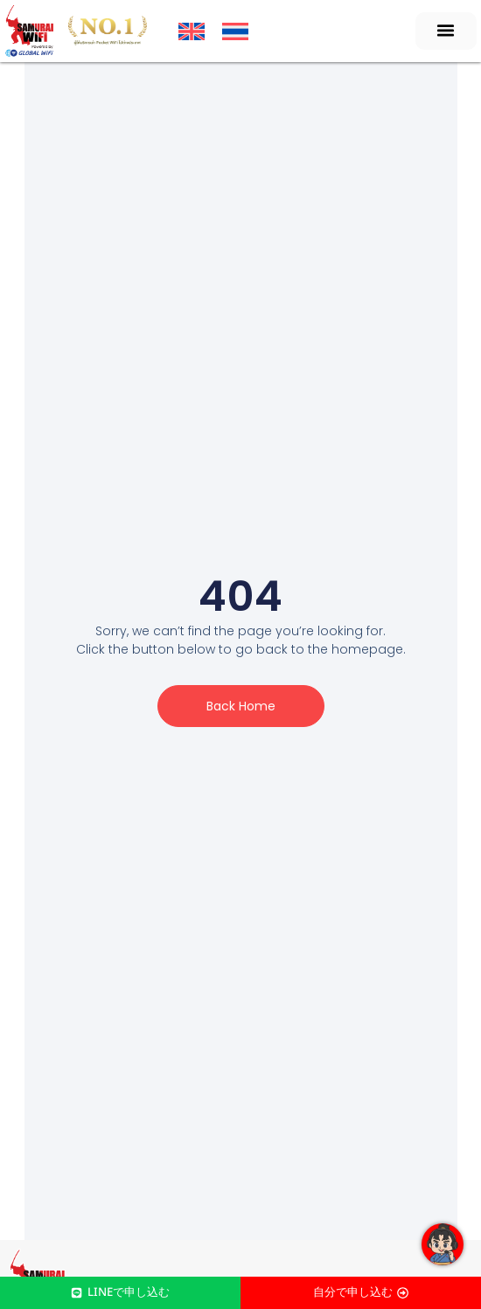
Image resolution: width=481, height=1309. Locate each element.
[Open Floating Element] (443, 1244)
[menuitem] (191, 31)
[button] (446, 31)
